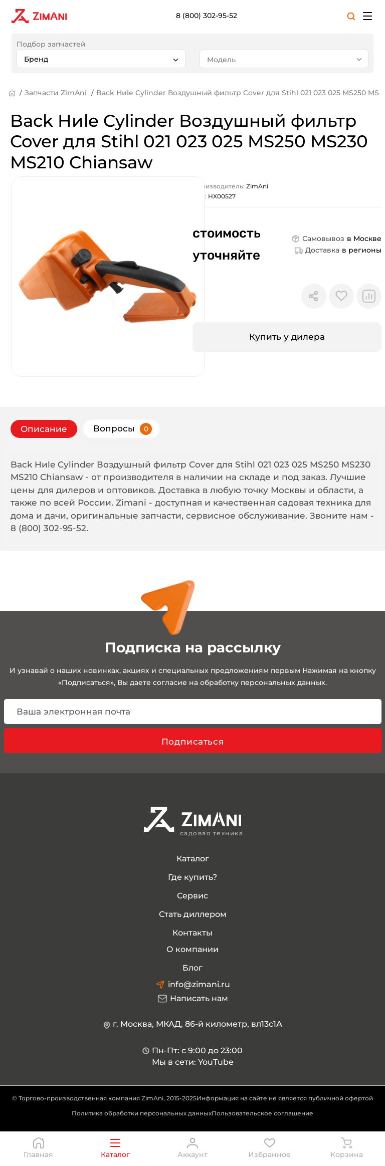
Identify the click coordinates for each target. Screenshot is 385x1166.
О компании (192, 949)
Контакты (192, 933)
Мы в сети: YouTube (193, 1062)
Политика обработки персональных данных (142, 1113)
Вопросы (122, 429)
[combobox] (101, 59)
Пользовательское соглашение (262, 1113)
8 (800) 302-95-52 (206, 15)
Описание (44, 429)
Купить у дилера (287, 337)
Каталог (192, 858)
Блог (192, 968)
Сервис (192, 895)
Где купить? (192, 877)
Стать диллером (193, 914)
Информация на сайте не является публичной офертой (285, 1098)
